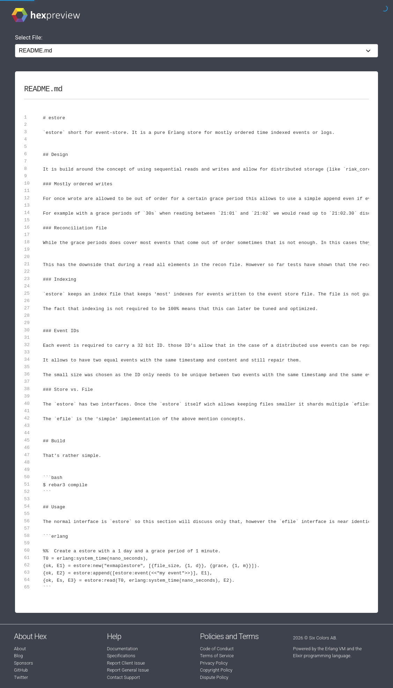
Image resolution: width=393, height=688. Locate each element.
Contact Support (123, 677)
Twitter (21, 677)
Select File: (29, 37)
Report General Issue (128, 670)
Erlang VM (335, 648)
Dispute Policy (214, 677)
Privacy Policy (214, 663)
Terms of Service (217, 655)
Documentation (122, 648)
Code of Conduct (217, 648)
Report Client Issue (126, 663)
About (20, 648)
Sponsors (23, 663)
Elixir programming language (322, 655)
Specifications (121, 655)
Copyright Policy (216, 670)
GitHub (21, 670)
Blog (18, 655)
